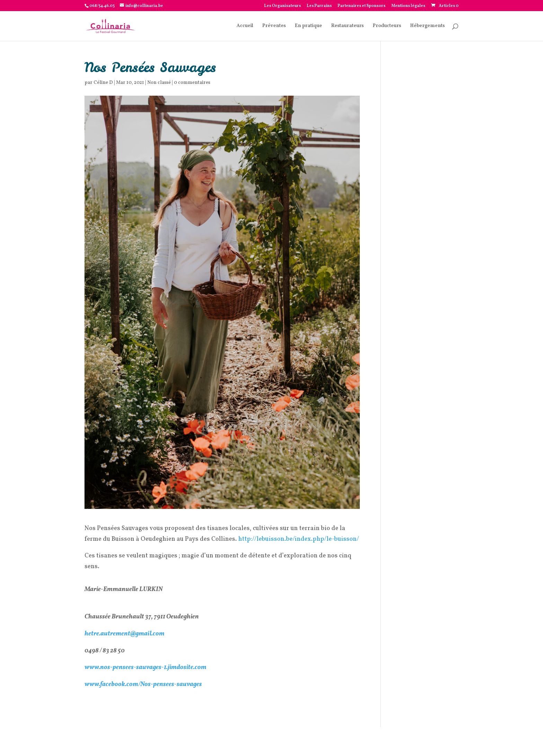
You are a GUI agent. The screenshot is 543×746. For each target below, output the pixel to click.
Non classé (159, 82)
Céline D (103, 82)
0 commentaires (192, 82)
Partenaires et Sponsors (361, 6)
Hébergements (427, 26)
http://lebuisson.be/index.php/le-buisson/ (298, 539)
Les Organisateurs (282, 6)
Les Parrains (319, 6)
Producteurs (387, 26)
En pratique (308, 26)
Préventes (274, 26)
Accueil (245, 26)
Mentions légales (408, 6)
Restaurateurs (347, 26)
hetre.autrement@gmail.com (124, 634)
